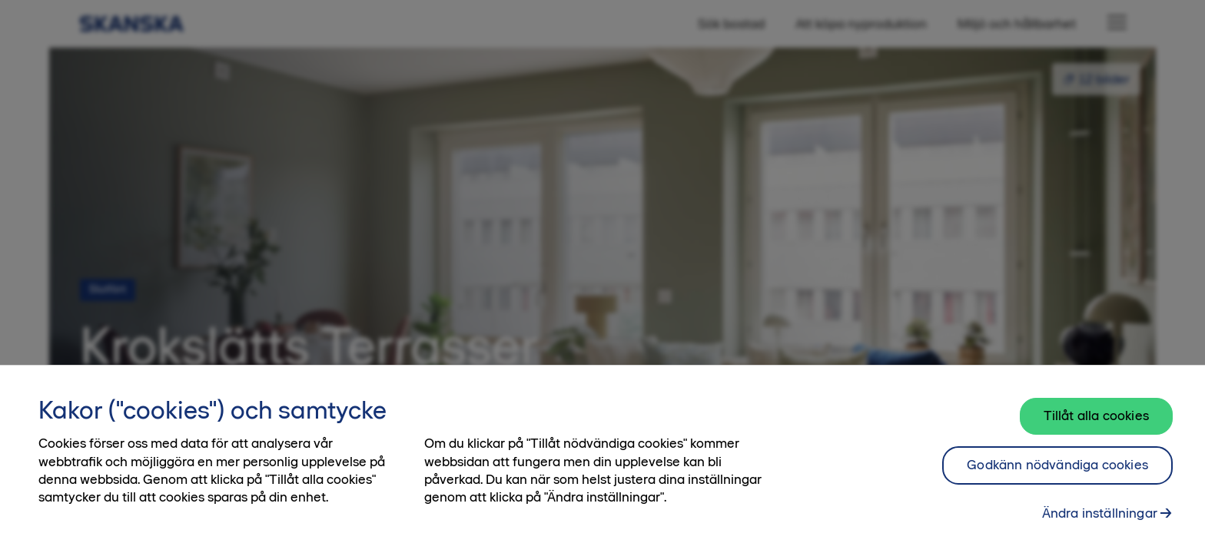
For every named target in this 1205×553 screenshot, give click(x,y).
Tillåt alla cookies (1096, 420)
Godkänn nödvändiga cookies (1057, 470)
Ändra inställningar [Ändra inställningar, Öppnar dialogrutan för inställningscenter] (1099, 518)
